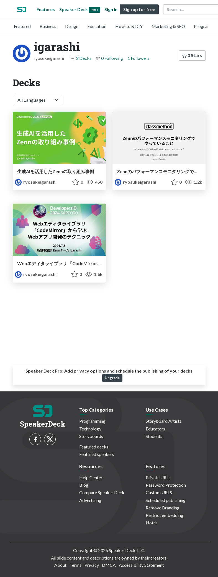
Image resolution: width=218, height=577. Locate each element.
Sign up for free (139, 9)
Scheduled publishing (166, 500)
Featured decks (93, 446)
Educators (155, 428)
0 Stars (192, 55)
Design (71, 26)
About (60, 565)
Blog (83, 485)
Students (154, 436)
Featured (22, 26)
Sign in (110, 9)
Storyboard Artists (163, 421)
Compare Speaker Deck (101, 492)
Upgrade (112, 378)
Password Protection (166, 485)
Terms (75, 565)
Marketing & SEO (168, 26)
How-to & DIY (129, 26)
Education (96, 26)
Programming (92, 421)
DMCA (109, 565)
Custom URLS (159, 492)
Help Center (90, 477)
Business (48, 26)
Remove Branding (162, 507)
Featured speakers (96, 454)
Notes (152, 522)
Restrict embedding (164, 515)
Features (46, 9)
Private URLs (158, 477)
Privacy (91, 565)
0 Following (112, 58)
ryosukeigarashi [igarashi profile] (36, 181)
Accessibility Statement (141, 565)
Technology (90, 428)
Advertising (90, 500)
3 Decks (83, 58)
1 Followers (138, 58)
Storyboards (91, 436)
